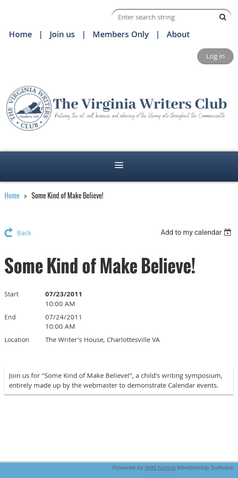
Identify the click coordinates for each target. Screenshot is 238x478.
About (178, 34)
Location (16, 339)
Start (11, 294)
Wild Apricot (160, 467)
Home (20, 34)
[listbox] (197, 232)
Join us (62, 34)
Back (24, 232)
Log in (215, 55)
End (10, 317)
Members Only (121, 34)
